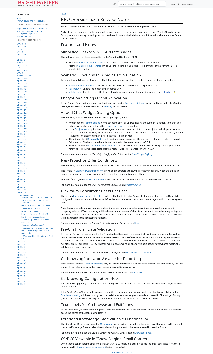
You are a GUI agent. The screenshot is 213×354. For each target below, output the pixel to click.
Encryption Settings (135, 103)
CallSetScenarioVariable (89, 62)
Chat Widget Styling (142, 154)
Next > (128, 352)
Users (137, 223)
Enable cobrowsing (116, 126)
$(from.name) (107, 324)
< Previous (117, 352)
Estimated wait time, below (89, 170)
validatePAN (75, 91)
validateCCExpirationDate (82, 85)
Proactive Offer (132, 184)
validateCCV (75, 88)
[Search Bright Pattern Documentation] (142, 4)
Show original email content (91, 346)
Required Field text (96, 139)
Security (108, 106)
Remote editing (92, 122)
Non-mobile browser (94, 179)
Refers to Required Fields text (102, 145)
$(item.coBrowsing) (93, 263)
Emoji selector (82, 129)
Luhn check (167, 91)
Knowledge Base (142, 332)
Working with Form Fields (138, 252)
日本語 (65, 13)
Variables (137, 272)
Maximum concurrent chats (87, 195)
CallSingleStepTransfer (89, 65)
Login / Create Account (181, 3)
